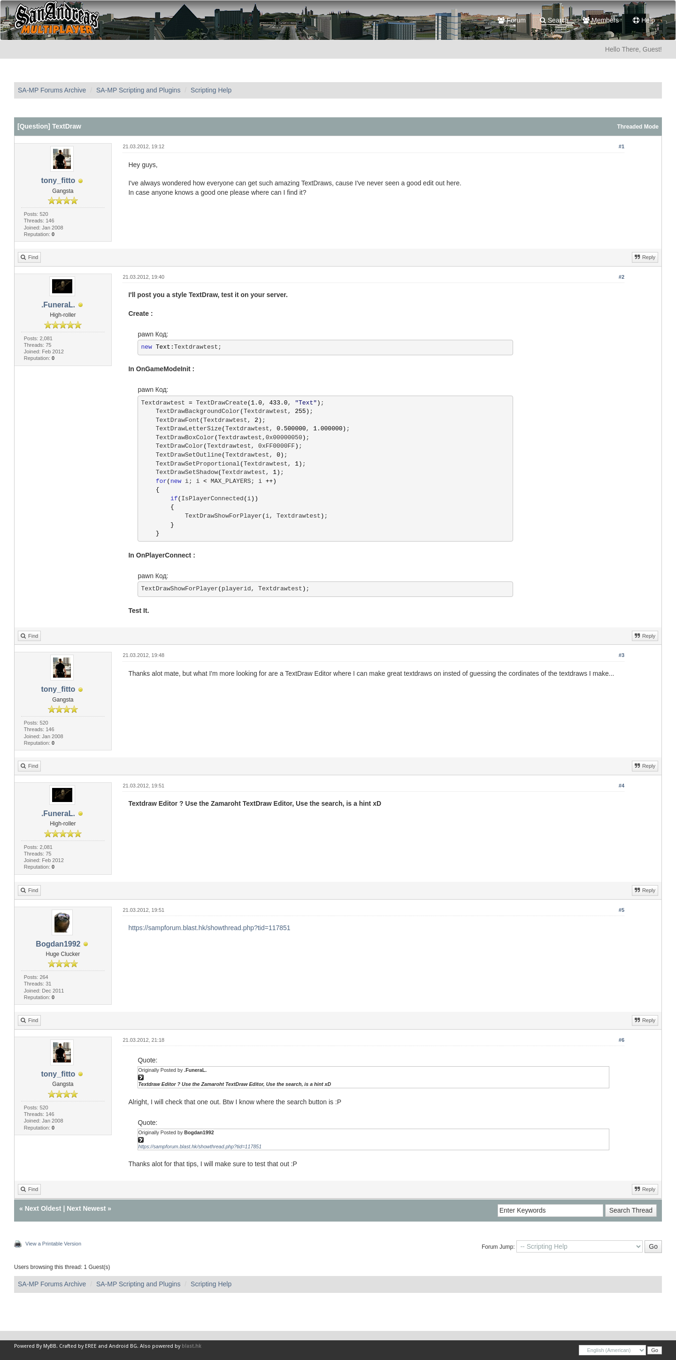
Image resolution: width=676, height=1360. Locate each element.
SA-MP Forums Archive (52, 90)
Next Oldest (43, 1208)
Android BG (123, 1346)
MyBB (49, 1346)
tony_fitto (58, 180)
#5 (621, 910)
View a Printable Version (53, 1243)
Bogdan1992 (58, 944)
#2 (621, 277)
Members (601, 20)
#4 (621, 785)
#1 (621, 146)
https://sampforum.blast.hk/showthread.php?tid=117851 (209, 928)
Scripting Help (211, 90)
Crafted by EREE (78, 1346)
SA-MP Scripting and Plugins (138, 90)
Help (644, 20)
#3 (621, 655)
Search (554, 20)
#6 (621, 1040)
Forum (511, 20)
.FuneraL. (58, 305)
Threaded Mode (638, 126)
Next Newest (86, 1208)
